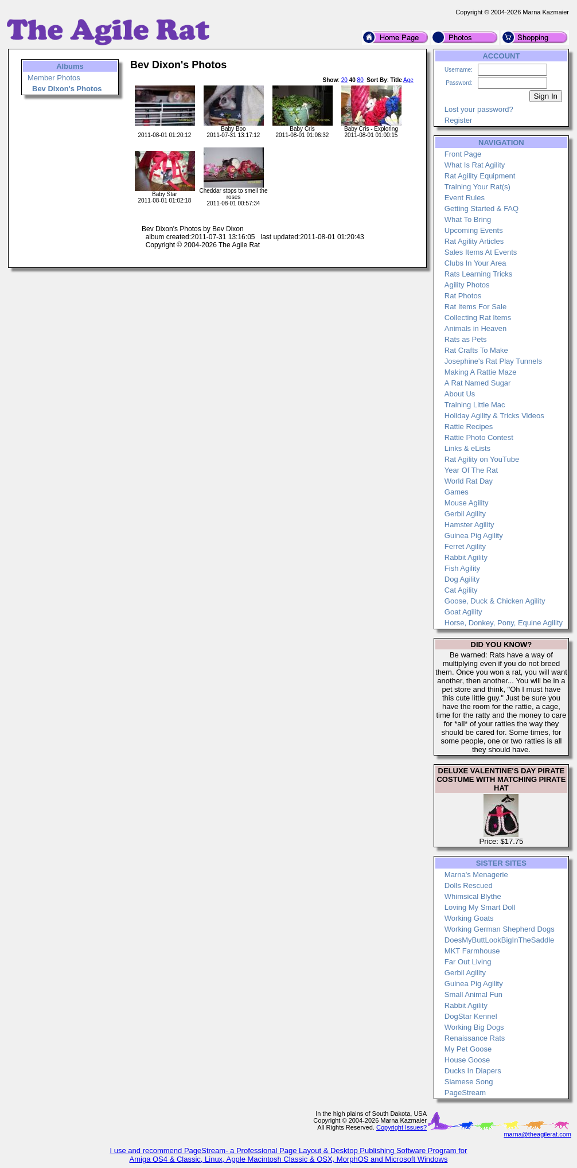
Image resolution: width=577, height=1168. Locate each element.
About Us (460, 394)
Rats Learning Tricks (479, 274)
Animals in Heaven (475, 328)
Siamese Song (469, 1081)
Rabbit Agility (466, 557)
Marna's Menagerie (476, 874)
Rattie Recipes (469, 426)
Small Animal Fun (473, 994)
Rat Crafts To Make (476, 350)
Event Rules (465, 197)
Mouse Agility (467, 503)
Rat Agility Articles (474, 241)
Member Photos (54, 77)
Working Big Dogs (474, 1027)
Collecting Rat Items (478, 317)
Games (457, 492)
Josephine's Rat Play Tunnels (493, 361)
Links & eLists (467, 448)
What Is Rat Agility (475, 165)
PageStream (465, 1092)
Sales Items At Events (481, 252)
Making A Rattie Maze (481, 372)
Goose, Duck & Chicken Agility (495, 601)
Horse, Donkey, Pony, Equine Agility (504, 622)
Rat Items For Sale (475, 306)
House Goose (467, 1060)
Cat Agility (461, 590)
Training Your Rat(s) (477, 186)
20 (344, 80)
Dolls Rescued (469, 885)
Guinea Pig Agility (474, 535)
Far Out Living (468, 961)
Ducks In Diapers (473, 1070)
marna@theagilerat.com (537, 1134)
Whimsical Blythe (473, 896)
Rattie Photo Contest (479, 437)
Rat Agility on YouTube (482, 459)
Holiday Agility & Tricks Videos (494, 415)
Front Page (463, 154)
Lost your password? (479, 109)
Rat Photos (463, 295)
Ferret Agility (465, 546)
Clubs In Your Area (475, 263)
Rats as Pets (466, 339)
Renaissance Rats (475, 1038)
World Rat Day (469, 481)
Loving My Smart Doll (480, 907)
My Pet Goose (468, 1049)
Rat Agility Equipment (480, 176)
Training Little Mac (475, 404)
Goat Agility (463, 612)
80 (360, 80)
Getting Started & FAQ (481, 208)
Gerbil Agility (465, 513)
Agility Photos (467, 285)
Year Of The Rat (471, 470)
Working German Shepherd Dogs (500, 929)
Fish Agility (462, 568)
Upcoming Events (474, 230)
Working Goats (469, 918)
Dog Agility (462, 579)
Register (458, 120)
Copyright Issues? (401, 1127)
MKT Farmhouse (472, 951)
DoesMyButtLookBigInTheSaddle (500, 940)
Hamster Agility (469, 524)
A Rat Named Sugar (478, 383)
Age (408, 80)
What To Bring (468, 219)
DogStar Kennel (471, 1016)
